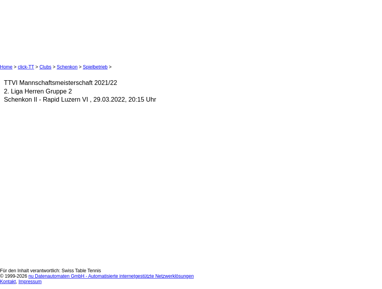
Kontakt (8, 281)
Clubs (45, 67)
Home (6, 67)
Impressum (29, 281)
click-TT (26, 67)
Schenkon (67, 67)
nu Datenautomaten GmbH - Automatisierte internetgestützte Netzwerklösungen (111, 276)
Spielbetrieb (95, 67)
